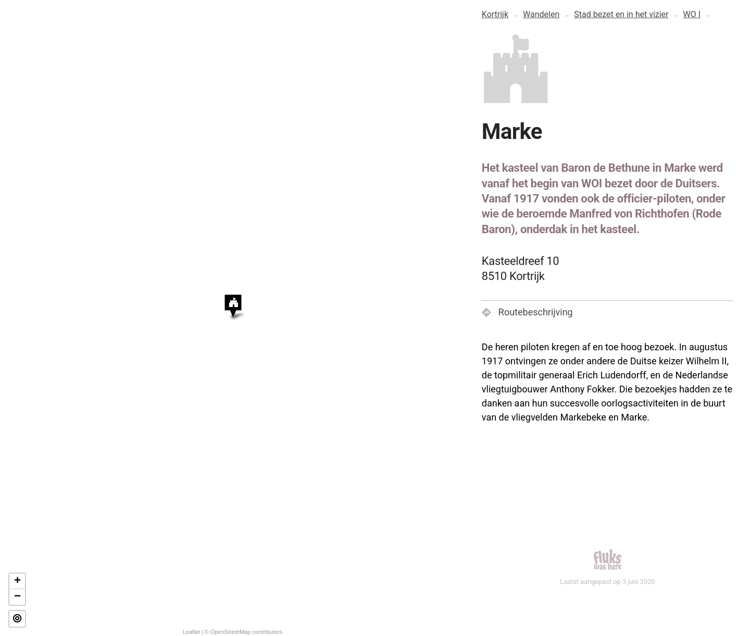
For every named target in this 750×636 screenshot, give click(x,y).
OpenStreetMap (230, 632)
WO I (692, 14)
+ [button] (17, 581)
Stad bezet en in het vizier (621, 14)
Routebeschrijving (527, 312)
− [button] (17, 597)
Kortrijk (495, 14)
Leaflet (191, 632)
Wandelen (541, 14)
